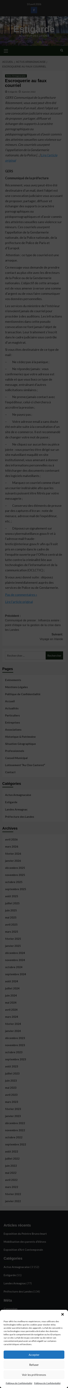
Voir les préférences (34, 1374)
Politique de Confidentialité (19, 1383)
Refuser (34, 1364)
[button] (62, 1314)
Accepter (34, 1354)
